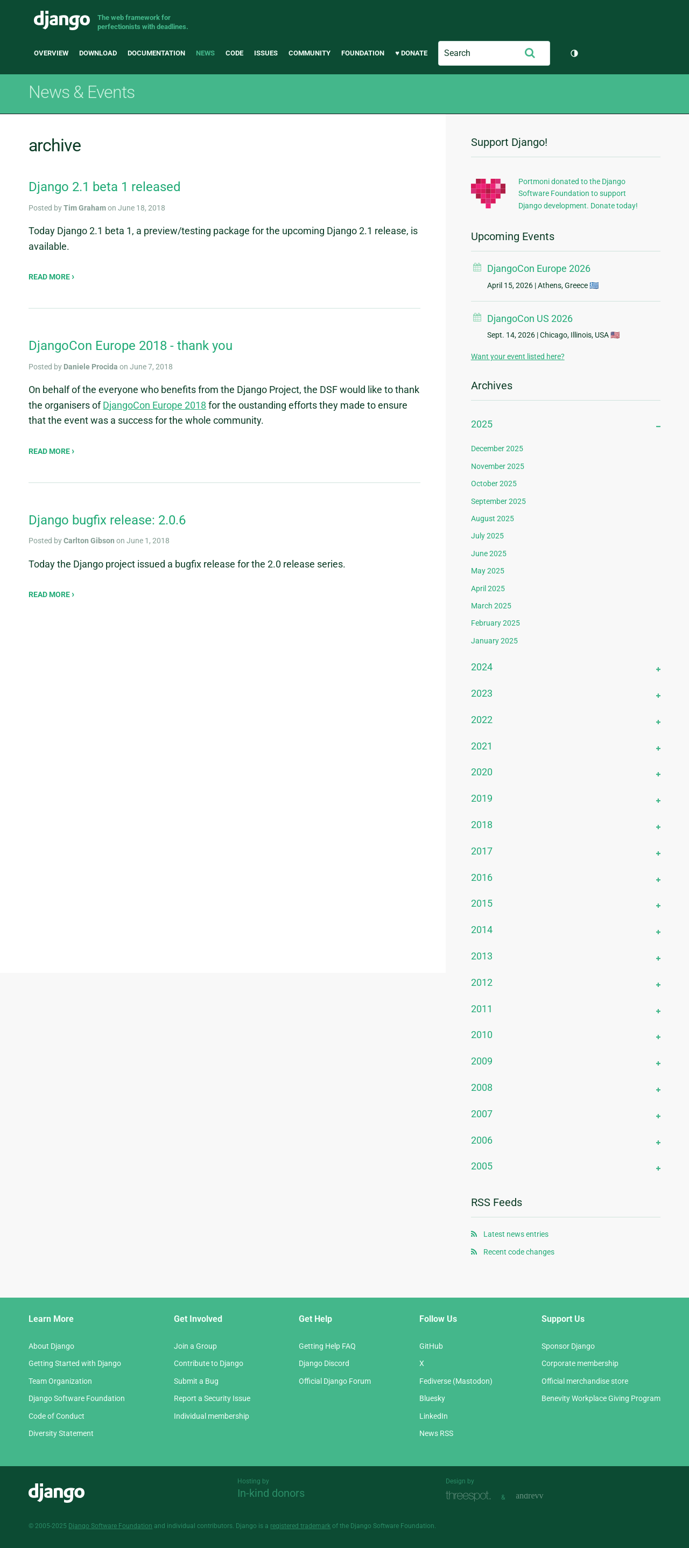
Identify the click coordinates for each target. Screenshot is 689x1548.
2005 (482, 1166)
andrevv (541, 1496)
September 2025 (498, 501)
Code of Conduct (57, 1416)
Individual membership (211, 1416)
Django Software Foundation (77, 1398)
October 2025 (494, 483)
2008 (482, 1087)
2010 (482, 1034)
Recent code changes (518, 1252)
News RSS (436, 1433)
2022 (482, 719)
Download (98, 53)
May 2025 (487, 570)
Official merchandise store (585, 1381)
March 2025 (491, 605)
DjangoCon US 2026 (530, 318)
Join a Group (195, 1346)
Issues (266, 53)
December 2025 (497, 448)
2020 (482, 771)
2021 (482, 746)
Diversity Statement (61, 1433)
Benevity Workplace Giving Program (601, 1398)
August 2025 (492, 518)
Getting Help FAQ (327, 1346)
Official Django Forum (335, 1381)
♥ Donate (411, 53)
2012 (482, 982)
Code (234, 53)
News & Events (82, 92)
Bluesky (432, 1398)
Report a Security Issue (212, 1398)
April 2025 (488, 588)
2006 (482, 1140)
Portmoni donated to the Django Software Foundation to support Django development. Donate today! (578, 193)
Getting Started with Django (75, 1363)
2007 (482, 1113)
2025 (482, 424)
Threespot (471, 1496)
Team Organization (60, 1381)
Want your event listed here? (518, 356)
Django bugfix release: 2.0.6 (107, 520)
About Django (51, 1346)
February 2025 (495, 623)
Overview (51, 53)
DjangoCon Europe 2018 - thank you (131, 345)
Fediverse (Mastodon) (456, 1381)
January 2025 (494, 640)
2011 (482, 1008)
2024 (482, 667)
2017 (482, 851)
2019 (482, 798)
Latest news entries (516, 1234)
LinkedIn (433, 1416)
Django (62, 20)
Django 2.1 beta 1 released (105, 186)
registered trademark (300, 1526)
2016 (482, 877)
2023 (482, 693)
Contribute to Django (208, 1363)
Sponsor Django (568, 1346)
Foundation (362, 53)
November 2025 (497, 466)
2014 (482, 929)
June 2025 (489, 553)
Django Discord (324, 1363)
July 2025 (487, 535)
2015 (482, 903)
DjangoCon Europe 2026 (538, 268)
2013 (482, 956)
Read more (50, 276)
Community (310, 53)
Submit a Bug (196, 1381)
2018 (482, 824)
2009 (482, 1061)
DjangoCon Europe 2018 (154, 405)
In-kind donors (271, 1493)
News (205, 53)
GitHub (431, 1346)
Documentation (156, 53)
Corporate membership (580, 1363)
